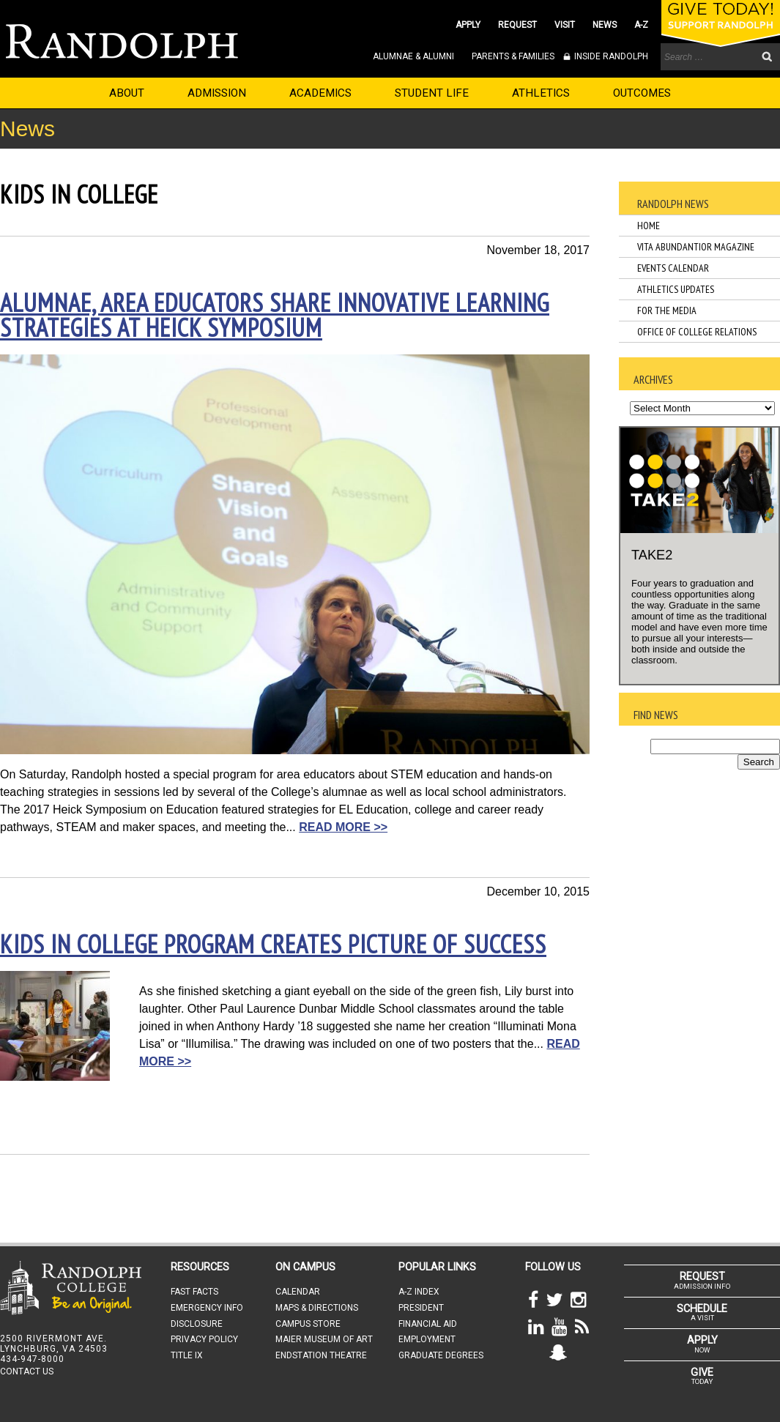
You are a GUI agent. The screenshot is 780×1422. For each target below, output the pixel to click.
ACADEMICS (320, 93)
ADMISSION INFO (702, 1279)
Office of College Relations (697, 331)
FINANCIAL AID (427, 1324)
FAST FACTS (194, 1292)
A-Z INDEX (418, 1292)
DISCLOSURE (197, 1324)
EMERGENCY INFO (207, 1308)
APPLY (468, 25)
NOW (702, 1343)
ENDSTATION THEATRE (321, 1355)
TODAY (702, 1375)
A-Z (641, 25)
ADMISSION (216, 93)
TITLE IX (187, 1355)
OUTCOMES (642, 93)
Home (648, 225)
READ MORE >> (343, 827)
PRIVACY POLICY (204, 1339)
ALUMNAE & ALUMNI (413, 56)
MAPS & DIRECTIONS (316, 1308)
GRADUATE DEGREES (440, 1355)
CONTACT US (26, 1371)
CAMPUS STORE (308, 1324)
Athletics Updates (675, 289)
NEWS (605, 25)
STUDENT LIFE (432, 93)
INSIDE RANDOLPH (610, 56)
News (27, 128)
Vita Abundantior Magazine (695, 246)
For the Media (667, 310)
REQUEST (517, 25)
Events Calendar (673, 268)
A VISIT (702, 1312)
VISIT (564, 25)
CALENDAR (297, 1292)
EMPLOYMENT (427, 1339)
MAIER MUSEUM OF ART (324, 1339)
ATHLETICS (541, 93)
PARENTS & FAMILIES (513, 56)
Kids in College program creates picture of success (273, 944)
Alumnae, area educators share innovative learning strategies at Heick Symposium (274, 314)
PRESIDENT (421, 1308)
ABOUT (126, 93)
